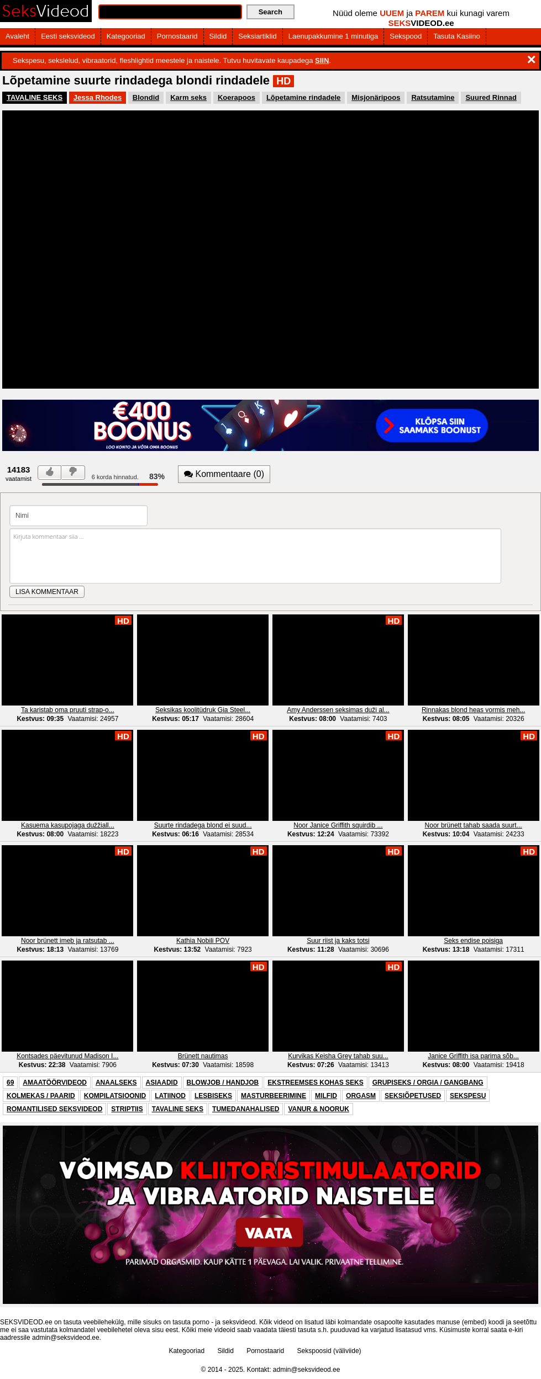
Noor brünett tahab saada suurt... (473, 825)
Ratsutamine (432, 97)
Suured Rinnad (490, 97)
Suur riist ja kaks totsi (338, 941)
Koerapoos (236, 97)
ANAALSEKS (116, 1082)
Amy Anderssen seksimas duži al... (338, 710)
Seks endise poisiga (473, 941)
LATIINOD (170, 1096)
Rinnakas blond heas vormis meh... (473, 710)
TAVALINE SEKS (34, 97)
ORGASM (361, 1096)
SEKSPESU (468, 1096)
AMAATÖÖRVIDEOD (55, 1082)
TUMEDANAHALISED (245, 1109)
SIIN (322, 60)
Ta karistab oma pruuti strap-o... (67, 710)
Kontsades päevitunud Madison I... (67, 1056)
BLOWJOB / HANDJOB (223, 1082)
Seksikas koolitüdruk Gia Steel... (202, 710)
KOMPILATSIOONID (115, 1096)
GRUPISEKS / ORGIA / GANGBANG (428, 1082)
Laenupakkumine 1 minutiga (333, 36)
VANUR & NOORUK (318, 1109)
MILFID (326, 1096)
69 (10, 1082)
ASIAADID (162, 1082)
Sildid (218, 36)
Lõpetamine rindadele (303, 97)
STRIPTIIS (127, 1109)
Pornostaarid (177, 36)
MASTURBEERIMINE (273, 1096)
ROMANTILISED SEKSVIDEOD (54, 1109)
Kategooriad (126, 36)
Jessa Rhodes (97, 97)
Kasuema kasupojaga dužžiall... (67, 825)
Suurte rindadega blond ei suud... (203, 825)
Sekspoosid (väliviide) (329, 1351)
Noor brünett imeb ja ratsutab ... (67, 941)
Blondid (146, 97)
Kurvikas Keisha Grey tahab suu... (338, 1056)
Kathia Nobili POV (202, 941)
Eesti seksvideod (68, 36)
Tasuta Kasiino (456, 36)
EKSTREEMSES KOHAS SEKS (315, 1082)
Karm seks (188, 97)
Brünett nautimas (203, 1056)
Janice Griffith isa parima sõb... (473, 1056)
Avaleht (17, 36)
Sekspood (406, 36)
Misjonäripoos (375, 97)
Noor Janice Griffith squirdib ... (337, 825)
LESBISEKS (213, 1096)
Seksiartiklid (257, 36)
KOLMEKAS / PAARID (41, 1096)
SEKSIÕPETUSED (413, 1096)
